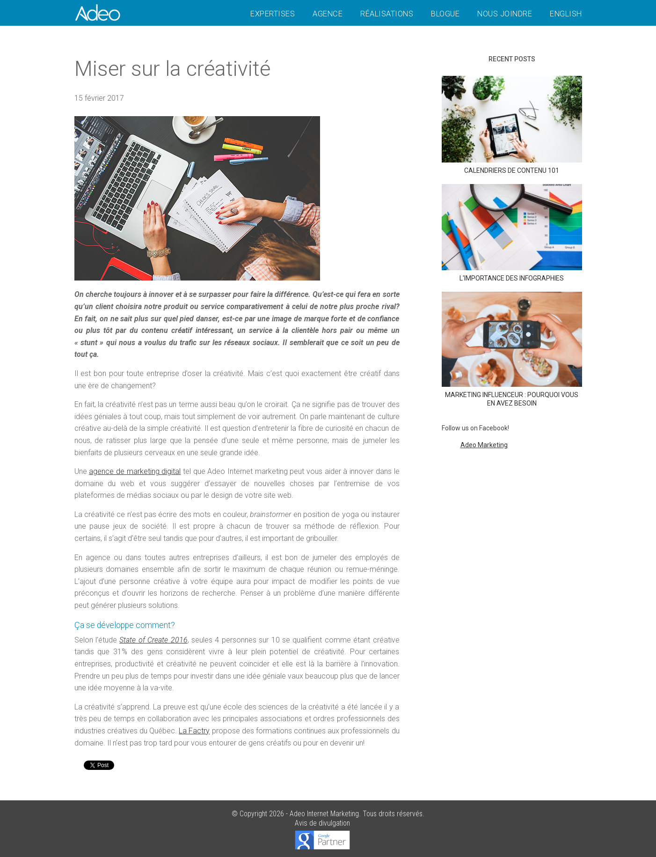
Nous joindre (504, 13)
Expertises (272, 13)
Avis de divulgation (322, 823)
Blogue (445, 13)
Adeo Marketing (484, 445)
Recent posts (511, 59)
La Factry (194, 730)
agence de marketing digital (135, 471)
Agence (328, 13)
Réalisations (386, 13)
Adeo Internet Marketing (324, 813)
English (566, 13)
